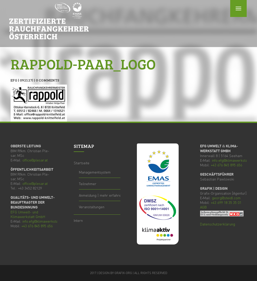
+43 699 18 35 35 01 (226, 202)
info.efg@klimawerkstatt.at (43, 221)
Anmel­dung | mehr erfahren (101, 195)
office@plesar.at (35, 160)
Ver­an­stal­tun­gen (91, 206)
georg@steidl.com (226, 197)
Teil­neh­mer (87, 183)
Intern (78, 220)
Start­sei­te (81, 162)
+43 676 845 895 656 (37, 225)
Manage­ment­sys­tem (95, 172)
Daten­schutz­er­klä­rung (217, 224)
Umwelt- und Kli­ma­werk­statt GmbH (28, 214)
